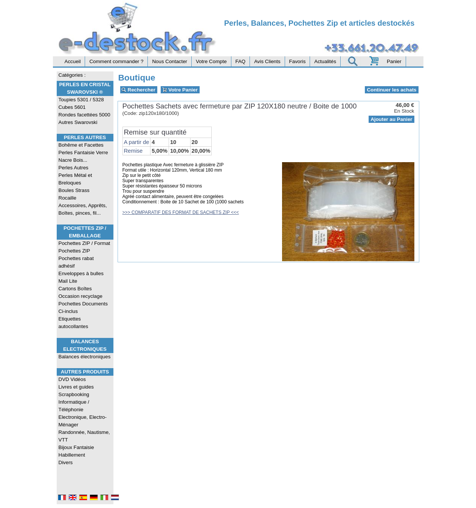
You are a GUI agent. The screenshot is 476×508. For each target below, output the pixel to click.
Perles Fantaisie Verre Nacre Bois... (83, 156)
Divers (66, 462)
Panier (394, 61)
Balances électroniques (85, 356)
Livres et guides (76, 387)
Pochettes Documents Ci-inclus (83, 307)
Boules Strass (74, 190)
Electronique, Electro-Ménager (83, 420)
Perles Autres (85, 137)
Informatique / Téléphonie (74, 405)
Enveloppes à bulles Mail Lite (81, 277)
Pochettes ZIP (74, 251)
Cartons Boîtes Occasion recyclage (80, 292)
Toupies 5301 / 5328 (81, 99)
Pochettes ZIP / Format (84, 243)
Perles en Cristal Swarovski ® (84, 88)
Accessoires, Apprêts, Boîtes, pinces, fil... (83, 209)
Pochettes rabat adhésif (76, 262)
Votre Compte (211, 61)
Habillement (72, 455)
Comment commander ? (116, 61)
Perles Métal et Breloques (75, 179)
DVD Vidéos (72, 379)
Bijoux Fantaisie (76, 447)
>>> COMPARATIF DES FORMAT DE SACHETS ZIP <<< (180, 212)
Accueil (73, 61)
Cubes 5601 (72, 107)
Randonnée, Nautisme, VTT (84, 436)
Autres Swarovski (78, 122)
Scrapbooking (74, 394)
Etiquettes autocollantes (73, 322)
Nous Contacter (169, 61)
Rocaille (67, 198)
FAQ (241, 61)
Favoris (297, 61)
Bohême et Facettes (81, 145)
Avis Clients (267, 61)
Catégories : (72, 75)
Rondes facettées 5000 (84, 115)
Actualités (325, 61)
